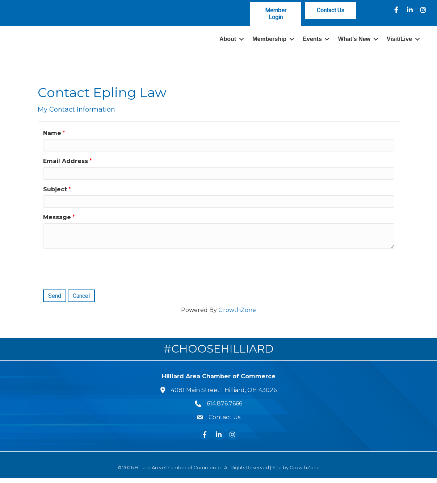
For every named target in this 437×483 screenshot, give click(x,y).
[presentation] (98, 273)
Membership (269, 41)
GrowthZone (237, 314)
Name (52, 137)
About (227, 41)
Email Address (65, 165)
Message (57, 221)
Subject (55, 193)
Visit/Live (399, 41)
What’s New (354, 41)
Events (312, 41)
